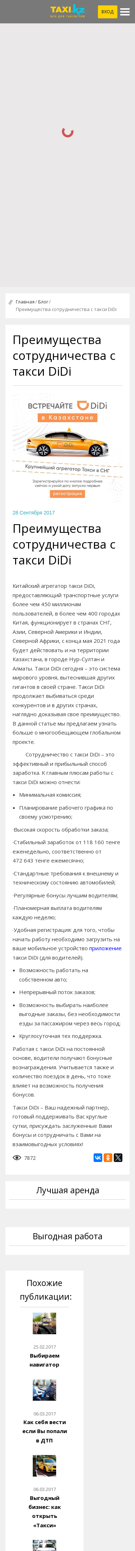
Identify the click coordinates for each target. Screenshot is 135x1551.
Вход (108, 12)
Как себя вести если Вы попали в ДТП (44, 1431)
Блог (43, 301)
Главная (25, 301)
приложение (105, 948)
